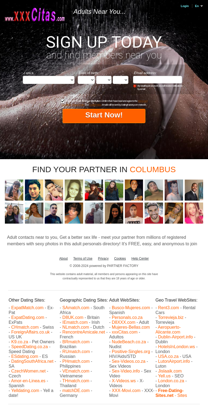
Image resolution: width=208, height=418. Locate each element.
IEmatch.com (74, 322)
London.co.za (171, 380)
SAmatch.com (75, 307)
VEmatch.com (76, 371)
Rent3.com (168, 307)
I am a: (29, 73)
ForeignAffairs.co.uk (31, 332)
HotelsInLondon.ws (176, 346)
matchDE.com (76, 390)
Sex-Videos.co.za (128, 361)
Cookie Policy (95, 104)
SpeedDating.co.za (29, 346)
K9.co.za (20, 341)
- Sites (171, 393)
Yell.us (164, 376)
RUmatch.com (76, 351)
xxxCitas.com (125, 332)
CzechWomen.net (28, 371)
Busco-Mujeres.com (131, 307)
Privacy (103, 258)
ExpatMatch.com (27, 307)
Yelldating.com (25, 390)
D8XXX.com (123, 322)
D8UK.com (72, 317)
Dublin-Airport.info (175, 337)
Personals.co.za (127, 317)
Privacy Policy (78, 104)
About (63, 258)
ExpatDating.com (27, 317)
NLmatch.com (75, 327)
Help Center (140, 258)
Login (185, 6)
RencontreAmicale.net (83, 332)
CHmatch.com (25, 327)
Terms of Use (83, 258)
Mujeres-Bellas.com (131, 327)
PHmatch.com (76, 361)
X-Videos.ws (124, 380)
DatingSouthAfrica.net (32, 361)
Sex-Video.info (126, 371)
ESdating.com (24, 356)
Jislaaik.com (170, 371)
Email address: (145, 73)
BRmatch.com (75, 341)
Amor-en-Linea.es (28, 380)
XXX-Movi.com (126, 390)
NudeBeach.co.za (129, 341)
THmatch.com (75, 380)
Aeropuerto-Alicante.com (168, 329)
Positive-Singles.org (131, 351)
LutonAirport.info (174, 361)
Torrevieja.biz (170, 317)
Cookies (120, 258)
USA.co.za (168, 356)
